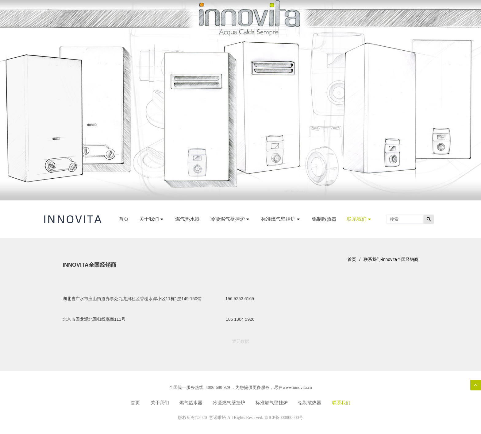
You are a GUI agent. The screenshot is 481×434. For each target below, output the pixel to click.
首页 (352, 259)
